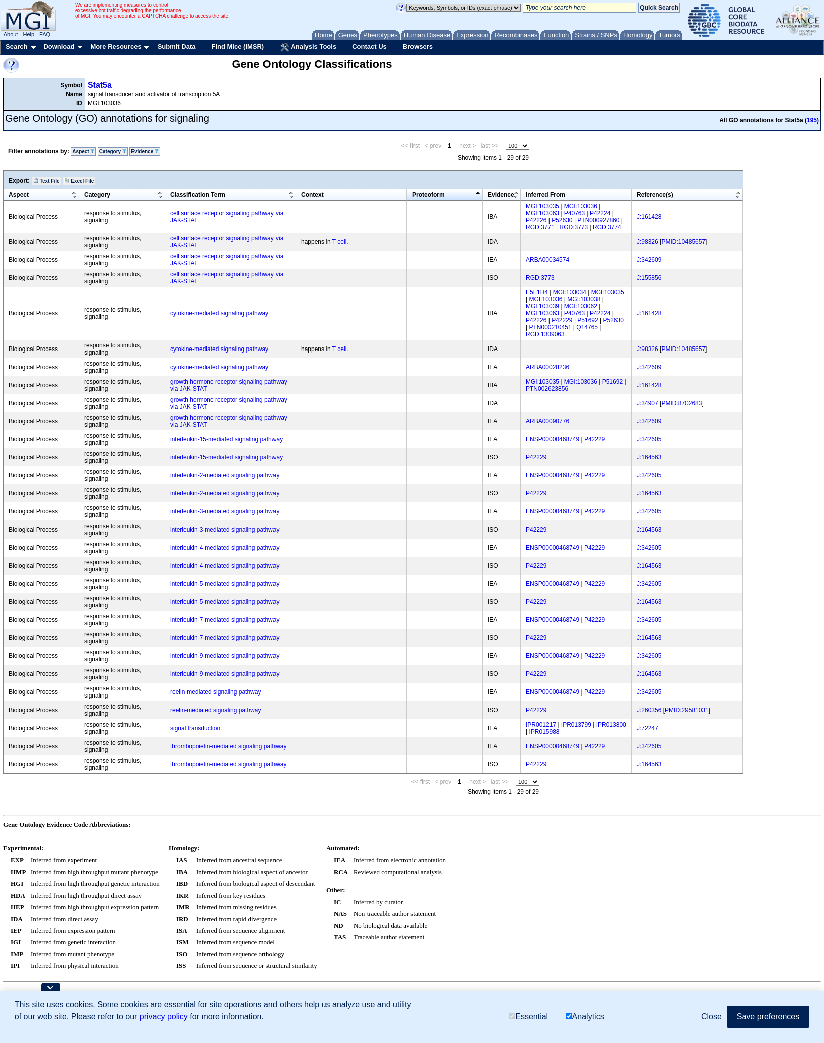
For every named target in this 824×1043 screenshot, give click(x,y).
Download (58, 46)
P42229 (562, 320)
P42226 (536, 220)
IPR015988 (544, 731)
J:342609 (649, 259)
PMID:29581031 (687, 710)
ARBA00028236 (547, 367)
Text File (46, 181)
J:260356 (649, 710)
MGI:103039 (542, 306)
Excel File (79, 181)
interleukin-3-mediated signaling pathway (224, 511)
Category (112, 151)
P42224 (600, 213)
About (11, 34)
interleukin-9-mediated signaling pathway (224, 655)
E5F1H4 (537, 292)
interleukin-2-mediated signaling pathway (224, 475)
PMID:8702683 (681, 403)
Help (28, 34)
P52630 (562, 220)
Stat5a (100, 85)
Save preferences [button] (768, 1016)
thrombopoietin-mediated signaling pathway (228, 746)
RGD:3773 (574, 227)
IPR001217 (541, 724)
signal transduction (195, 728)
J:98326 (647, 241)
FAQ (44, 34)
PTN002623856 (547, 388)
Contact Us (369, 46)
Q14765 (587, 327)
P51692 (587, 320)
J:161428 (649, 216)
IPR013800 (611, 724)
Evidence (145, 151)
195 (812, 120)
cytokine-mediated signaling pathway (219, 313)
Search (16, 46)
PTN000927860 (598, 220)
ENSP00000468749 (552, 439)
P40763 (574, 213)
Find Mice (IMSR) (237, 46)
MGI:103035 (542, 206)
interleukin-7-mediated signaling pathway (224, 619)
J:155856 (649, 277)
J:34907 (647, 403)
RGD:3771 (540, 227)
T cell (339, 241)
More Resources (115, 46)
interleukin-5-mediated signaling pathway (224, 583)
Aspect (83, 151)
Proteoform (428, 194)
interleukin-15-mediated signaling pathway (226, 439)
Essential (528, 1016)
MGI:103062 (580, 306)
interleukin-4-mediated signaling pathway (224, 547)
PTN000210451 (550, 327)
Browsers (418, 46)
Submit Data (177, 46)
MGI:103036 (580, 206)
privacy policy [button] (164, 1016)
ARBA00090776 (547, 421)
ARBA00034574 (547, 259)
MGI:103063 (542, 213)
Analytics (585, 1016)
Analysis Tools (308, 47)
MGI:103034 (569, 292)
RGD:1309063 (545, 334)
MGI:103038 (583, 299)
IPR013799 (576, 724)
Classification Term (197, 194)
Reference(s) (655, 194)
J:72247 (647, 728)
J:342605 (649, 439)
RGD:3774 (607, 227)
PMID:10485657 (683, 241)
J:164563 (649, 457)
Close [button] (711, 1016)
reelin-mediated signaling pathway (215, 692)
